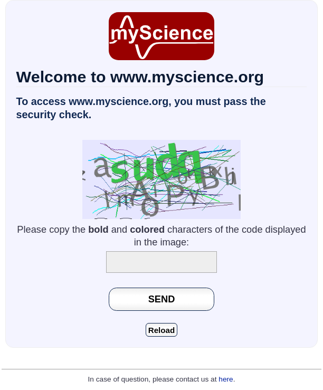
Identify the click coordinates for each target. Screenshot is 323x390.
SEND (161, 299)
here (225, 379)
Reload (161, 330)
